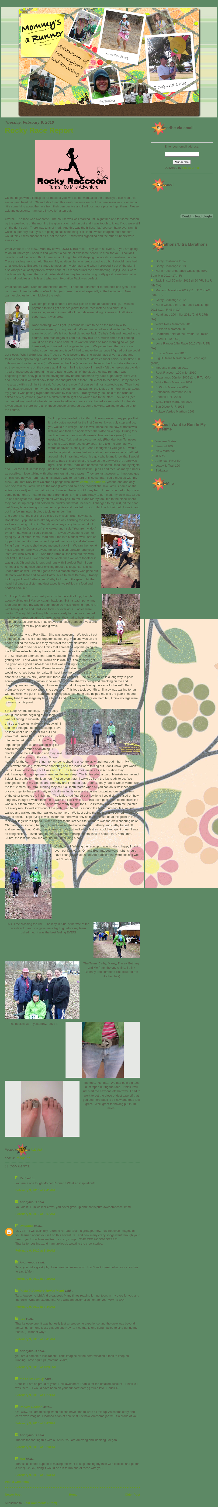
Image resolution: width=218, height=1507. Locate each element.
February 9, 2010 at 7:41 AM (35, 1190)
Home (73, 1494)
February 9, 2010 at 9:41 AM (35, 1339)
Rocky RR (23, 1158)
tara (22, 1318)
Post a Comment (17, 1481)
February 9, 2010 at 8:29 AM (35, 1278)
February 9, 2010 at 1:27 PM (35, 1395)
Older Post (132, 1494)
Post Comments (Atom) (40, 1503)
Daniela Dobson (31, 1407)
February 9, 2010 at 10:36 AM (35, 1367)
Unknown (26, 1226)
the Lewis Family (32, 1379)
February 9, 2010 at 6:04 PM (35, 1475)
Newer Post (13, 1494)
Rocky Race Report (39, 130)
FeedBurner (190, 167)
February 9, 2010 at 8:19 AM (35, 1250)
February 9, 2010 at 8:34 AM (35, 1306)
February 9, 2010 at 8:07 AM (35, 1214)
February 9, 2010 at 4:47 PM (35, 1423)
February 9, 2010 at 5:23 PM (35, 1447)
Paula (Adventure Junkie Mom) (42, 1290)
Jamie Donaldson (92, 482)
